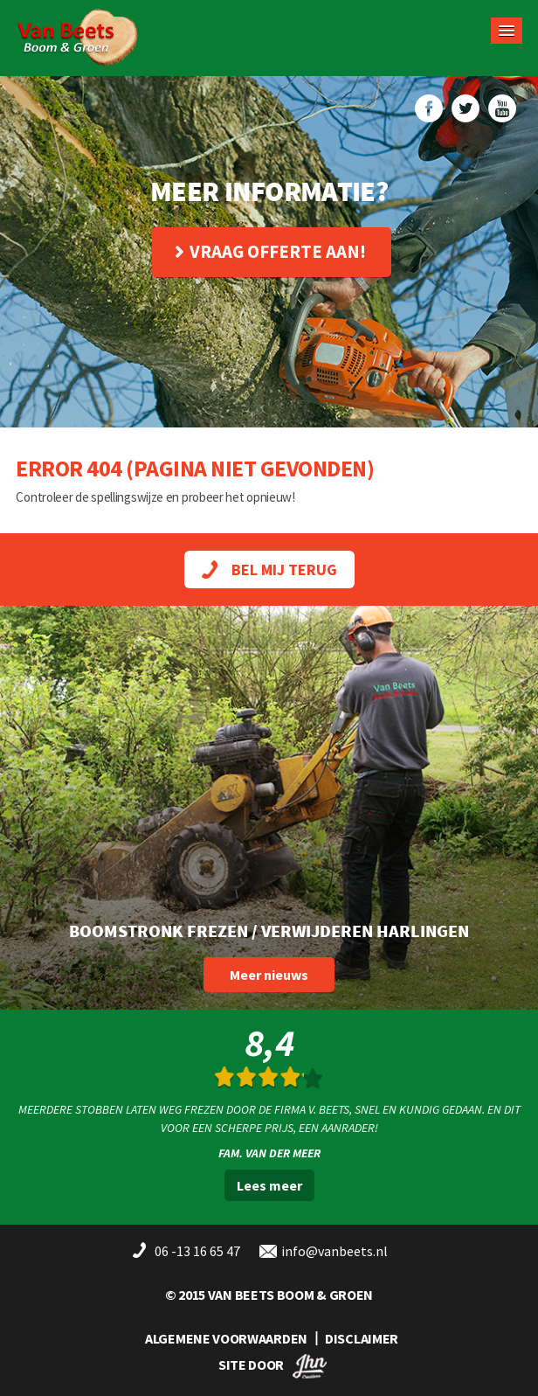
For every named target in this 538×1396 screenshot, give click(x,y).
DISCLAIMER (361, 1338)
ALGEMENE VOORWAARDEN (226, 1338)
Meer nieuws (269, 974)
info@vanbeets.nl (334, 1251)
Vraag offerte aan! (271, 251)
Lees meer (269, 1185)
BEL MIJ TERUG (269, 569)
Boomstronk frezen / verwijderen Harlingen (269, 930)
